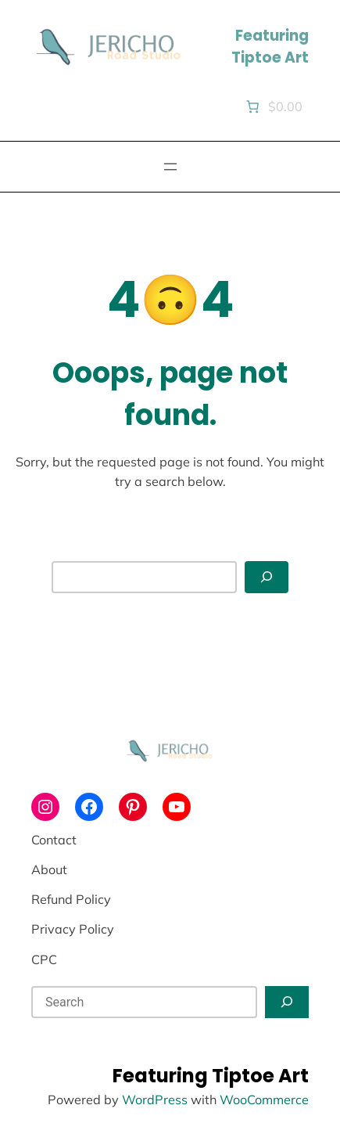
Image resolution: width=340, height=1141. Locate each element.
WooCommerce (264, 1099)
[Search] (266, 577)
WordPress (155, 1099)
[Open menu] (170, 166)
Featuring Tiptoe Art (270, 46)
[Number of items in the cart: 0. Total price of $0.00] (273, 106)
